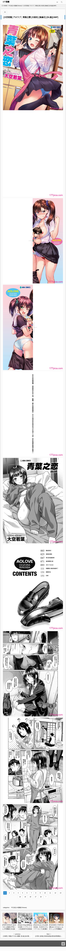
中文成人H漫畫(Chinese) (15, 5)
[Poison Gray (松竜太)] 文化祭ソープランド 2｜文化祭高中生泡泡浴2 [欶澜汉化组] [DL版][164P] (25, 929)
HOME (4, 5)
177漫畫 (6, 2)
